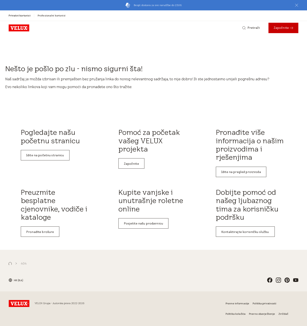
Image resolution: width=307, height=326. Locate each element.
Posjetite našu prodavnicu (143, 223)
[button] (296, 5)
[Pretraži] (251, 28)
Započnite (131, 164)
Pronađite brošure (40, 232)
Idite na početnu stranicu (45, 155)
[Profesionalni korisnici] (51, 15)
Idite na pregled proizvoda (241, 172)
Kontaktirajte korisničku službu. (245, 232)
